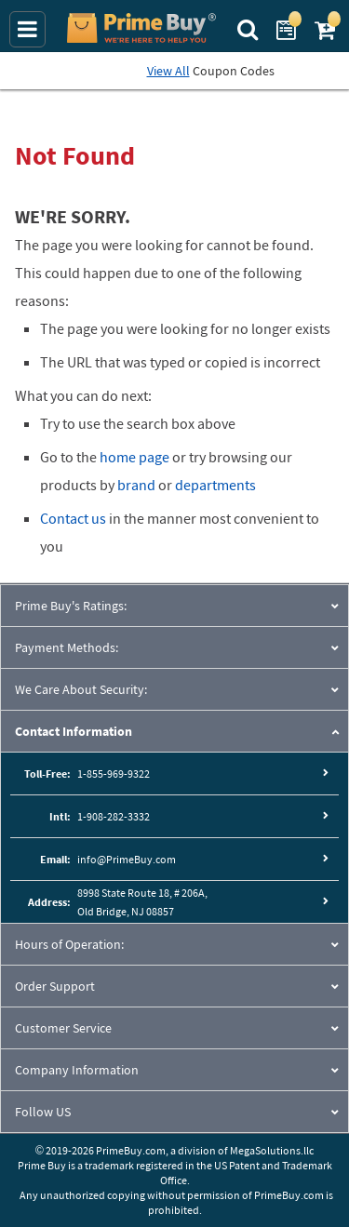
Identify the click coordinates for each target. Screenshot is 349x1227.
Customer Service (63, 1028)
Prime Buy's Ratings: (71, 605)
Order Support (55, 986)
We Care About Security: (81, 689)
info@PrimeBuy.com (126, 859)
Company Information (77, 1069)
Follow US (43, 1111)
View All (168, 70)
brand (136, 484)
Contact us (73, 518)
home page (134, 456)
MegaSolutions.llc (272, 1150)
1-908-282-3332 (113, 816)
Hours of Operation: (69, 944)
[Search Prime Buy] (249, 27)
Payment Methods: (66, 647)
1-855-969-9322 (113, 773)
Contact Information (73, 731)
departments (215, 484)
